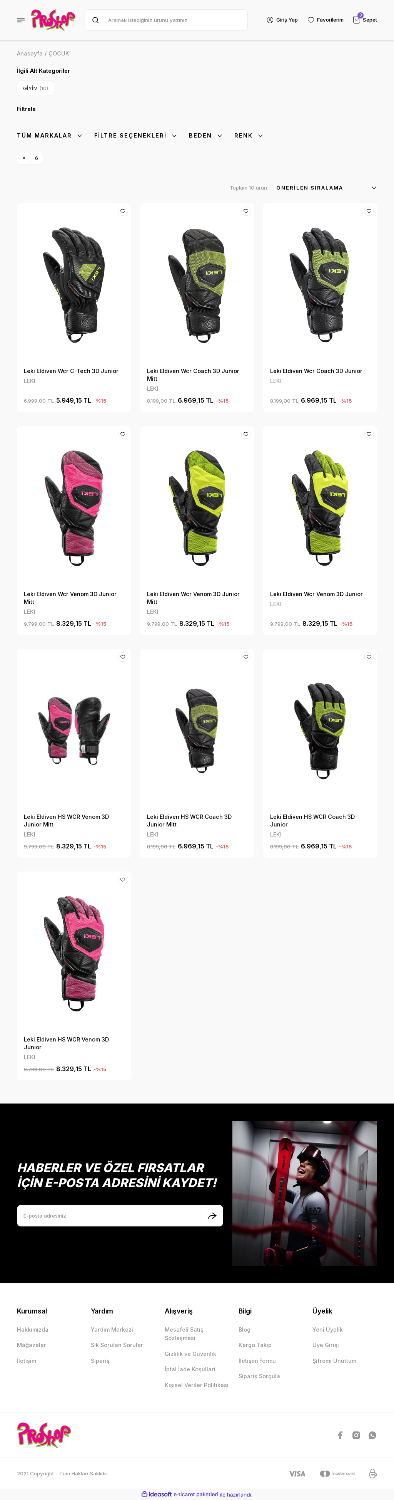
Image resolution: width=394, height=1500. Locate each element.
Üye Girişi (325, 1345)
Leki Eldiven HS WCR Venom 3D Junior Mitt (66, 820)
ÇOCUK (58, 53)
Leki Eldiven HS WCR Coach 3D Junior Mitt (189, 820)
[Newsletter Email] (120, 1215)
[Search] (166, 20)
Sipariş (100, 1360)
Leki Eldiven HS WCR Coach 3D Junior (312, 820)
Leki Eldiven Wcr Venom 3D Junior (316, 594)
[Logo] (53, 20)
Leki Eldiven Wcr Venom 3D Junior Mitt (70, 598)
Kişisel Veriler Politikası (197, 1385)
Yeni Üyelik (327, 1329)
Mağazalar (31, 1345)
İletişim (26, 1360)
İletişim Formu (257, 1360)
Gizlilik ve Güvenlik (190, 1354)
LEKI (29, 381)
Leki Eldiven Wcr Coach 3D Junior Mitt (193, 375)
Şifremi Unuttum (334, 1360)
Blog (244, 1329)
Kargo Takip (255, 1345)
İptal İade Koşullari (190, 1369)
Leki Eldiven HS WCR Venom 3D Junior (66, 1043)
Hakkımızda (32, 1329)
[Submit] (212, 1215)
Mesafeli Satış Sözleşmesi (184, 1333)
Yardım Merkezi (112, 1329)
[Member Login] (282, 20)
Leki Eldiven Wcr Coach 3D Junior (316, 371)
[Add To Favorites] (122, 211)
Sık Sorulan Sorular (117, 1345)
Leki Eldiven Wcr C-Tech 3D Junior (71, 371)
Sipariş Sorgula (259, 1376)
